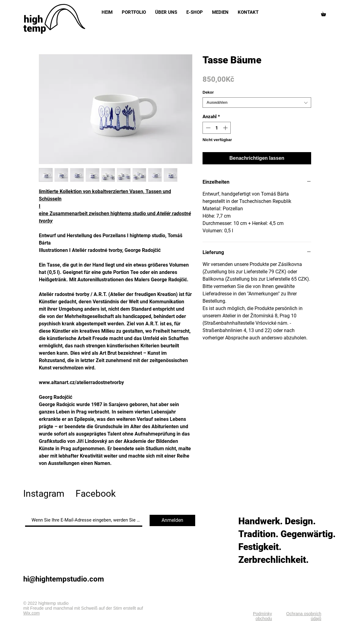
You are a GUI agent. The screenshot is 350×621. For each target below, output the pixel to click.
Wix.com (31, 613)
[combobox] (257, 102)
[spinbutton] (217, 127)
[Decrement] (207, 127)
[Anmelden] (172, 520)
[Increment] (226, 127)
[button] (325, 13)
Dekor (208, 92)
